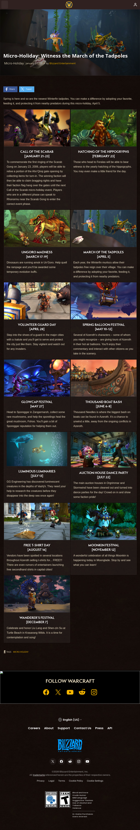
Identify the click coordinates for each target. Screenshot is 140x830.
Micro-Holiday (20, 651)
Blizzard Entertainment (62, 63)
